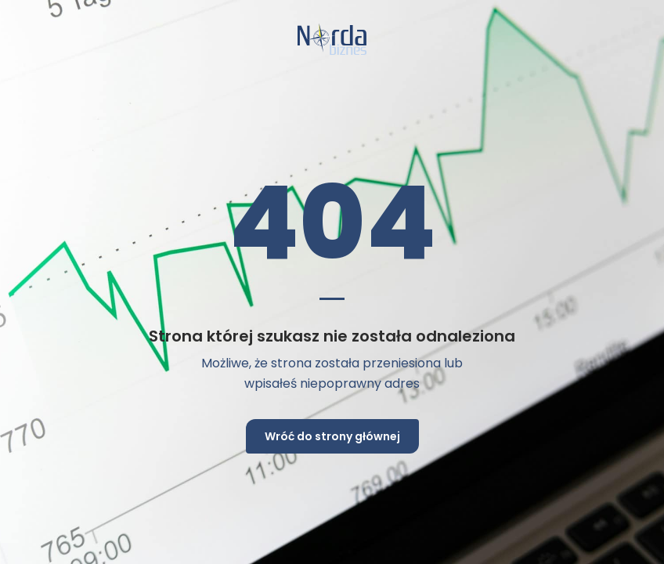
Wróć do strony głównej (332, 436)
